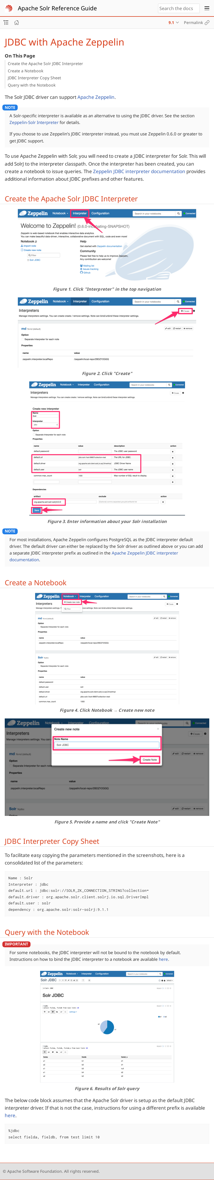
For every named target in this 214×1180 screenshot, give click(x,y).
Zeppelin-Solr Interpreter (34, 122)
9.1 (171, 22)
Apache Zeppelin (96, 97)
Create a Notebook (25, 70)
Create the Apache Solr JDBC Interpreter (45, 63)
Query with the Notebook (32, 85)
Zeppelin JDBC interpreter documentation (139, 171)
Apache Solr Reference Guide (57, 8)
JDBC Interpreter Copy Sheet (34, 77)
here (163, 959)
